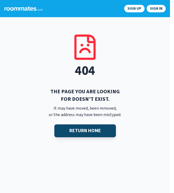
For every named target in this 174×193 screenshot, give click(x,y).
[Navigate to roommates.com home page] (23, 8)
